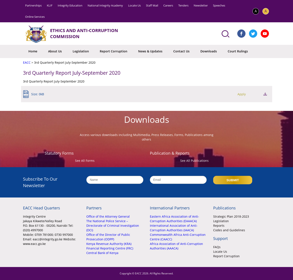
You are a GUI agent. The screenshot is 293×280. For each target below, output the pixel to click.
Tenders (183, 5)
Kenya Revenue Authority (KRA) (108, 244)
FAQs (217, 247)
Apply (241, 94)
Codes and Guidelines (229, 230)
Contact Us (181, 51)
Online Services (35, 17)
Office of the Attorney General (108, 216)
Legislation (81, 51)
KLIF (49, 5)
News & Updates (150, 51)
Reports (218, 225)
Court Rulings (238, 51)
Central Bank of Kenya (102, 253)
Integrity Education (70, 5)
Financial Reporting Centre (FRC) (109, 248)
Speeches (219, 5)
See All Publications (194, 161)
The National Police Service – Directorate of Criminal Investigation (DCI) (112, 225)
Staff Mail (152, 5)
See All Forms (85, 161)
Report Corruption (113, 51)
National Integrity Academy (105, 5)
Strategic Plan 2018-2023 (231, 216)
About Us (55, 51)
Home (32, 51)
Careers (168, 5)
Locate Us (134, 5)
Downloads (208, 51)
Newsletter (201, 5)
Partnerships (33, 5)
